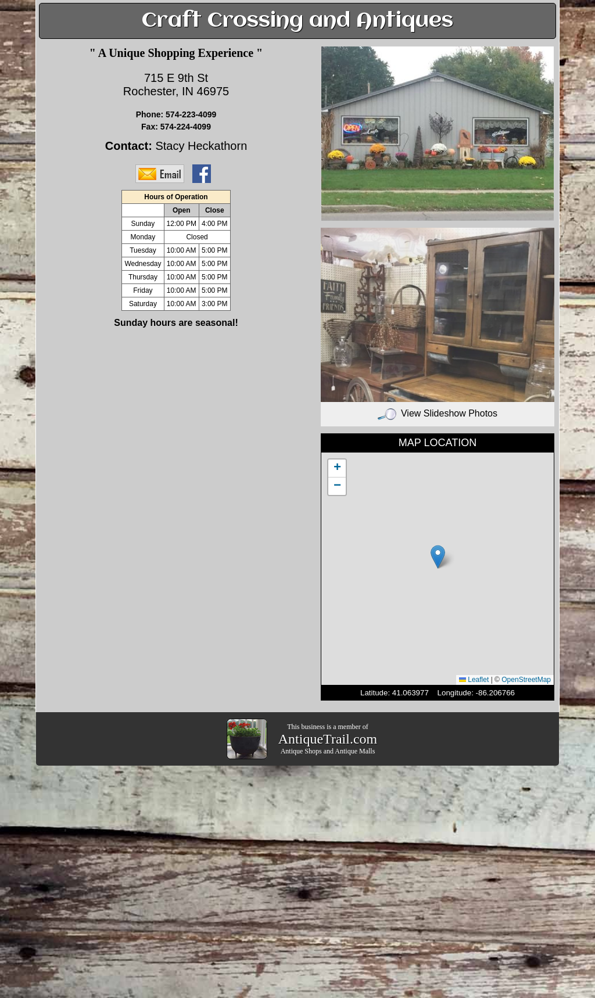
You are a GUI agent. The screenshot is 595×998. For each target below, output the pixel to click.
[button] (438, 557)
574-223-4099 (191, 114)
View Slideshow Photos (437, 413)
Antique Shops (301, 751)
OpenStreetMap (526, 680)
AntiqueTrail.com (327, 738)
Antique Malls (355, 751)
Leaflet (474, 680)
